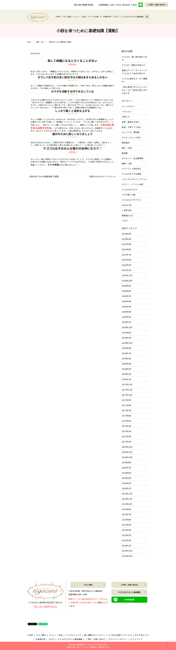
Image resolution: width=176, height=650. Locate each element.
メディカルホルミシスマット (134, 179)
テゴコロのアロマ (129, 189)
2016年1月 (126, 488)
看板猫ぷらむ (127, 215)
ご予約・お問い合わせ (156, 4)
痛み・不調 (127, 147)
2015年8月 (126, 509)
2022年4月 (126, 239)
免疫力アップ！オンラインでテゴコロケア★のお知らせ (134, 72)
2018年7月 (126, 353)
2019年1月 (126, 337)
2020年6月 (126, 301)
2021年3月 (126, 265)
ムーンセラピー (128, 106)
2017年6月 (126, 415)
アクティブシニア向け (131, 137)
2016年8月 (126, 462)
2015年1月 (126, 545)
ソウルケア (127, 111)
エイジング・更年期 (130, 132)
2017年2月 (126, 436)
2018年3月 (126, 368)
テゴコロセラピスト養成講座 (132, 16)
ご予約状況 (127, 210)
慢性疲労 (126, 142)
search (148, 16)
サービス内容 (93, 16)
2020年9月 (126, 285)
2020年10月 (127, 280)
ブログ (116, 16)
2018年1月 (126, 379)
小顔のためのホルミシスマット (102, 176)
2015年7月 (126, 514)
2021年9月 (126, 244)
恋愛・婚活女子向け (130, 121)
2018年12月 (127, 342)
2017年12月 (127, 384)
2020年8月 (126, 290)
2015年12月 (127, 493)
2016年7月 (126, 467)
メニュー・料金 (80, 16)
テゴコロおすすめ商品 (131, 173)
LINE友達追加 (129, 599)
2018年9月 (126, 348)
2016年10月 (127, 457)
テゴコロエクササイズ (131, 199)
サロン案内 (67, 16)
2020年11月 (127, 275)
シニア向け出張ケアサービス (119, 635)
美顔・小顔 (39, 42)
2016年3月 (126, 483)
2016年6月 (126, 472)
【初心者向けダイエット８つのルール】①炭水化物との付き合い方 (134, 90)
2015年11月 (127, 498)
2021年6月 (126, 259)
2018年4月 (126, 363)
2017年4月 (126, 426)
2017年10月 (127, 394)
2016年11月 (127, 452)
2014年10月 (127, 555)
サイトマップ (136, 639)
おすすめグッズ (141, 635)
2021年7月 (126, 254)
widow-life (127, 204)
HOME (58, 16)
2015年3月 (126, 535)
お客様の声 (107, 16)
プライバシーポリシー (118, 639)
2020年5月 (126, 306)
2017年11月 (127, 389)
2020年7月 (126, 296)
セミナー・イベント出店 (132, 184)
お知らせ (126, 116)
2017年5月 (126, 420)
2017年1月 (126, 441)
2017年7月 (126, 410)
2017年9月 (126, 400)
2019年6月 (126, 332)
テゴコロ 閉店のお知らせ (133, 65)
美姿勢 (125, 153)
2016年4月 (126, 478)
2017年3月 (126, 431)
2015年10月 (127, 504)
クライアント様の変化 (131, 168)
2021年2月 (126, 270)
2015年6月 (126, 519)
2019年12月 (127, 327)
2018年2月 (126, 374)
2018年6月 (126, 358)
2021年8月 (126, 249)
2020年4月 (126, 311)
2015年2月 (126, 540)
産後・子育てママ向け (131, 127)
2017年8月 (126, 405)
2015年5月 (126, 524)
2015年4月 (126, 529)
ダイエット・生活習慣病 (132, 158)
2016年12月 (127, 446)
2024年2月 (126, 233)
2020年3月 (126, 316)
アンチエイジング (73, 635)
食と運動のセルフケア (94, 635)
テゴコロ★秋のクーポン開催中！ (134, 80)
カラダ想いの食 (128, 194)
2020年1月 (126, 322)
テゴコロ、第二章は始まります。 (134, 58)
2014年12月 (127, 550)
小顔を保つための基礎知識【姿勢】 (44, 176)
